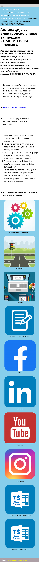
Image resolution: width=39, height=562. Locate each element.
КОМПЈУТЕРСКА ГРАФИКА (14, 107)
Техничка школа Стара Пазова (17, 560)
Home (5, 9)
